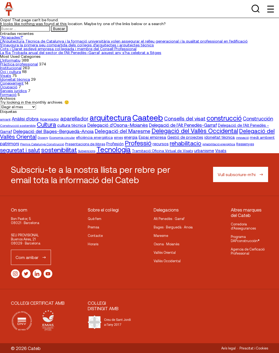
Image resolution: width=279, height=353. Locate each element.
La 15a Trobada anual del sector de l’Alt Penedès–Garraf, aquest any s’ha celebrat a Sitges (80, 52)
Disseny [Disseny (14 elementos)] (43, 137)
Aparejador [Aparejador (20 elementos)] (49, 119)
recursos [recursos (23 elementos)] (161, 143)
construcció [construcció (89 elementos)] (224, 118)
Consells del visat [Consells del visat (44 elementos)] (184, 118)
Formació (8, 94)
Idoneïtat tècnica (15, 79)
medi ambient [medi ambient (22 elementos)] (262, 137)
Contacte (95, 235)
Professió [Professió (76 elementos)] (138, 143)
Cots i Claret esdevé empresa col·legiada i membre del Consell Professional (68, 48)
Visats (5, 75)
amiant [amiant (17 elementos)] (5, 119)
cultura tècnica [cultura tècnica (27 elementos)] (71, 125)
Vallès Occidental (167, 261)
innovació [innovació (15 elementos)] (242, 137)
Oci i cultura (10, 71)
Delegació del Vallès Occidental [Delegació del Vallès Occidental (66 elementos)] (194, 130)
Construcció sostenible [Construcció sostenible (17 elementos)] (18, 125)
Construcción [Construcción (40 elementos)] (258, 119)
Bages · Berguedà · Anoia (173, 227)
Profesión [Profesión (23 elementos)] (115, 143)
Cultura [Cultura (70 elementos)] (46, 124)
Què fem (94, 219)
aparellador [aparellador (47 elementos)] (74, 118)
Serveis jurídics (13, 90)
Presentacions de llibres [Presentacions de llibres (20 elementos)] (85, 144)
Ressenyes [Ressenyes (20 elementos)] (245, 144)
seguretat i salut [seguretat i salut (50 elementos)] (20, 150)
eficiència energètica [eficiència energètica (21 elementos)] (94, 137)
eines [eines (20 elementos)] (118, 137)
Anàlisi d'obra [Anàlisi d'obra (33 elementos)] (25, 118)
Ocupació (8, 87)
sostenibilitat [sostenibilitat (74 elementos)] (59, 149)
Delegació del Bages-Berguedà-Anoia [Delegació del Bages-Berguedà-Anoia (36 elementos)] (53, 131)
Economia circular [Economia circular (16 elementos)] (62, 137)
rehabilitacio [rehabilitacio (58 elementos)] (185, 143)
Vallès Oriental (165, 252)
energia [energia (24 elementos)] (131, 137)
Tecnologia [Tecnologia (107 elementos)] (113, 149)
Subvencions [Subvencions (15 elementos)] (86, 151)
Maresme (161, 235)
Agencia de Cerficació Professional (248, 251)
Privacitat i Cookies (253, 348)
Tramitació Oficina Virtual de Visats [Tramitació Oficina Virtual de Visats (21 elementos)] (162, 150)
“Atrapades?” (11, 37)
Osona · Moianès (166, 244)
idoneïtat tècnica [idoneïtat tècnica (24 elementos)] (219, 137)
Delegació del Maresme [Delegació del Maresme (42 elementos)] (122, 131)
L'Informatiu (10, 60)
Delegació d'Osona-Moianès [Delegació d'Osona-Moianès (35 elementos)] (117, 125)
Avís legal (228, 348)
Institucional (11, 67)
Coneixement (12, 83)
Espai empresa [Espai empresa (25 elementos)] (152, 137)
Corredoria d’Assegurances (243, 226)
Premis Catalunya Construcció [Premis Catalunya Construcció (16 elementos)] (42, 144)
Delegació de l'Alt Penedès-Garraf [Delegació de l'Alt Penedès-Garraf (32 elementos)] (183, 125)
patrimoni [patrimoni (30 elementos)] (9, 143)
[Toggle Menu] (270, 9)
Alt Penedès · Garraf (169, 219)
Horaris (93, 244)
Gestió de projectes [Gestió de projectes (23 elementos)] (185, 137)
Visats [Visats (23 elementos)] (220, 150)
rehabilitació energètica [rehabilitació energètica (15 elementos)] (218, 144)
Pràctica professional (19, 64)
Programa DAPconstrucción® (245, 239)
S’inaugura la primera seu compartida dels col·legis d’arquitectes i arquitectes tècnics (77, 45)
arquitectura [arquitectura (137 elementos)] (110, 117)
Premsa (93, 227)
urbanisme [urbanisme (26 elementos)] (204, 150)
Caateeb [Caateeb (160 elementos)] (147, 117)
